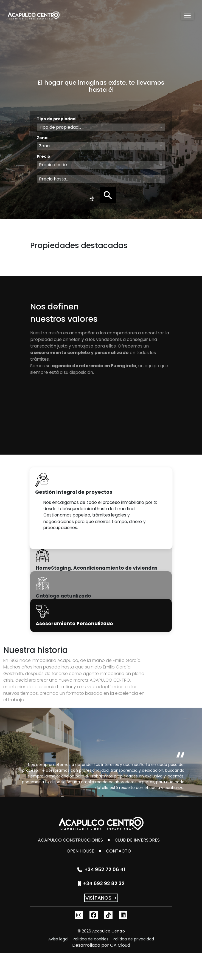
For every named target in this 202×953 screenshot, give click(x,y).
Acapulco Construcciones (70, 840)
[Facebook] (93, 915)
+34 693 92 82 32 (101, 883)
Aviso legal (58, 939)
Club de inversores (137, 840)
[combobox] (101, 127)
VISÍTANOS (101, 897)
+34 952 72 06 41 (101, 869)
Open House (80, 851)
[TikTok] (108, 915)
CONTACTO (118, 851)
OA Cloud (120, 945)
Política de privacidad (133, 939)
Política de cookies (90, 939)
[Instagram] (79, 915)
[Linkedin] (123, 915)
